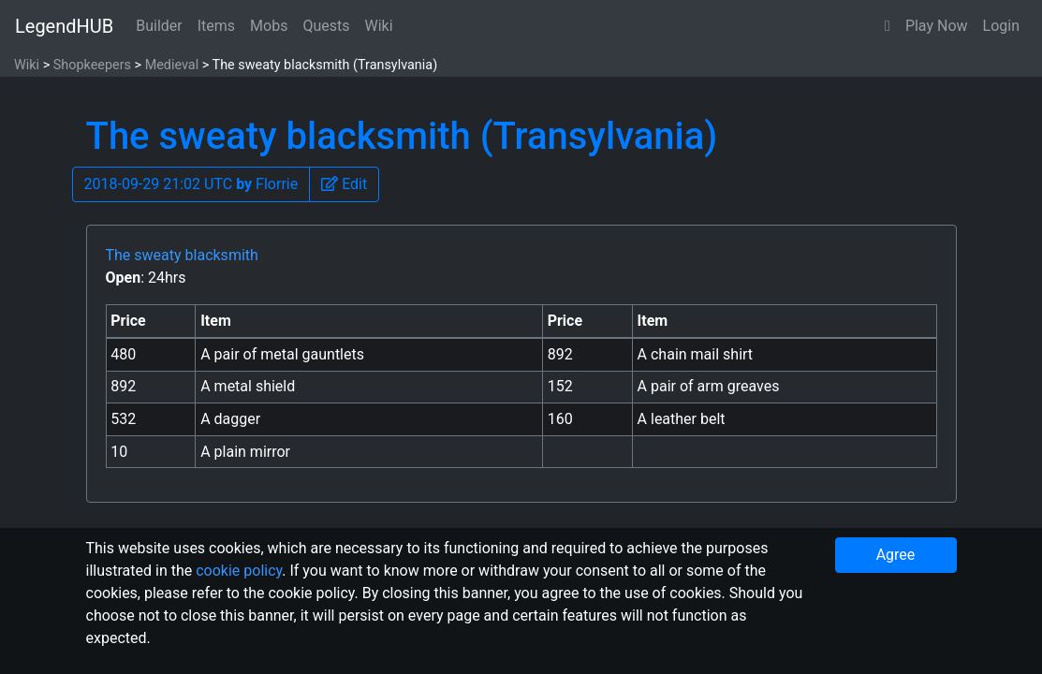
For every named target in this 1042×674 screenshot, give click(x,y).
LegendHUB (64, 26)
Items (216, 26)
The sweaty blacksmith (182, 255)
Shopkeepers (92, 65)
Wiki (379, 26)
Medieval (172, 65)
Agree (896, 555)
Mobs (268, 26)
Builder (159, 26)
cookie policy (239, 570)
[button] (887, 26)
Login (1001, 26)
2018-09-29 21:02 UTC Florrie (191, 184)
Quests (325, 26)
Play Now (936, 26)
